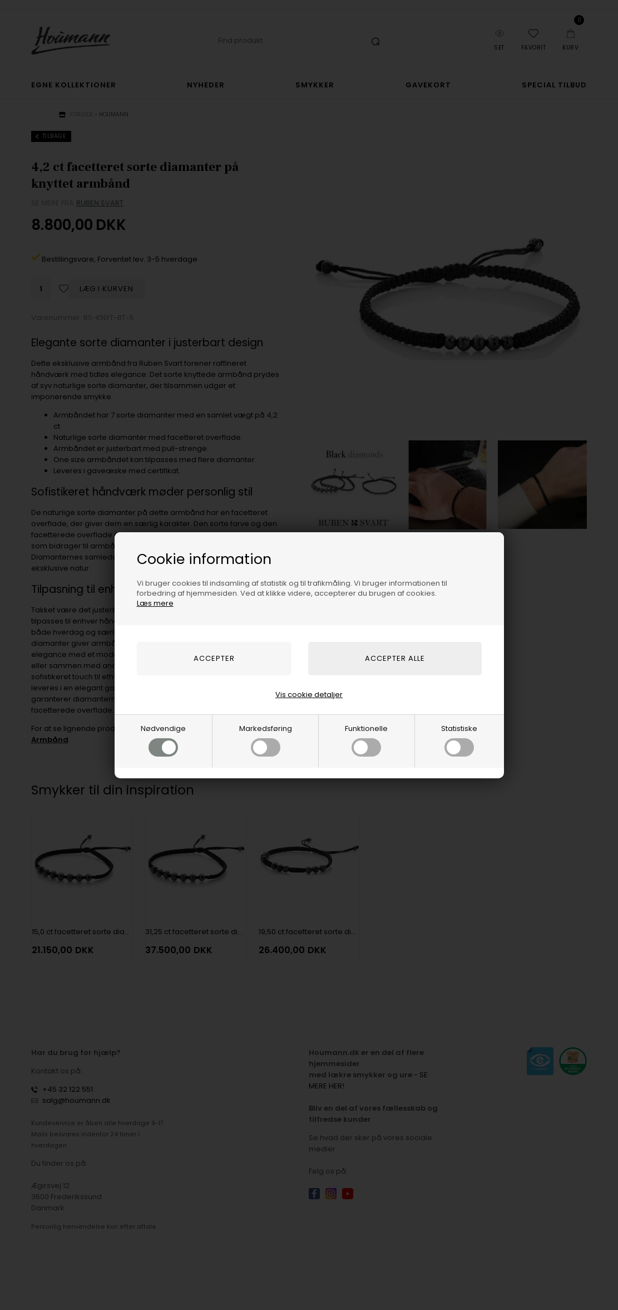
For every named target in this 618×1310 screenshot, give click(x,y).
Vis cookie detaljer (309, 694)
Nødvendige (163, 740)
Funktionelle (366, 740)
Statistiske (459, 740)
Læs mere (155, 603)
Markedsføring (265, 740)
